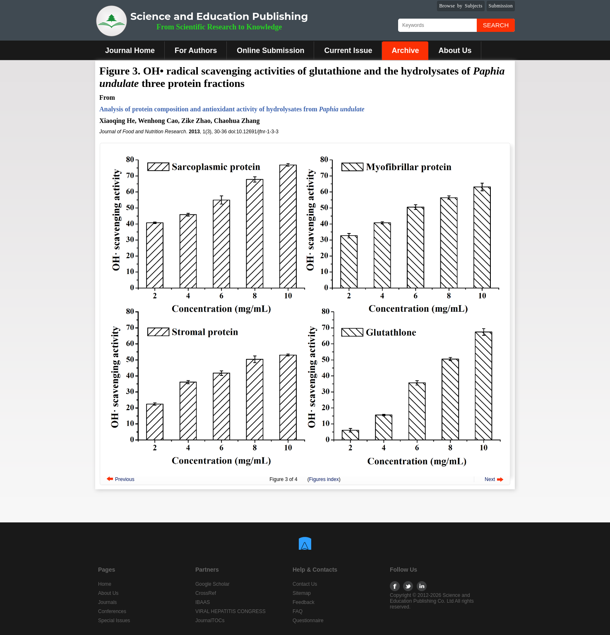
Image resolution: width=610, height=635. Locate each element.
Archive (405, 50)
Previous (124, 479)
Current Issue (348, 50)
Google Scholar (212, 584)
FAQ (298, 611)
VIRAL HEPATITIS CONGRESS (230, 611)
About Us (454, 50)
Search (496, 25)
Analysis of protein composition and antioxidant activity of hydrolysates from (232, 109)
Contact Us (305, 584)
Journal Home (130, 50)
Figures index (324, 479)
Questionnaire (308, 620)
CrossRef (205, 593)
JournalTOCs (209, 620)
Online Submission (270, 50)
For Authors (196, 50)
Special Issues (114, 620)
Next (490, 479)
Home (104, 584)
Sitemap (302, 593)
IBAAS (202, 602)
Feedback (304, 602)
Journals (107, 602)
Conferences (112, 611)
